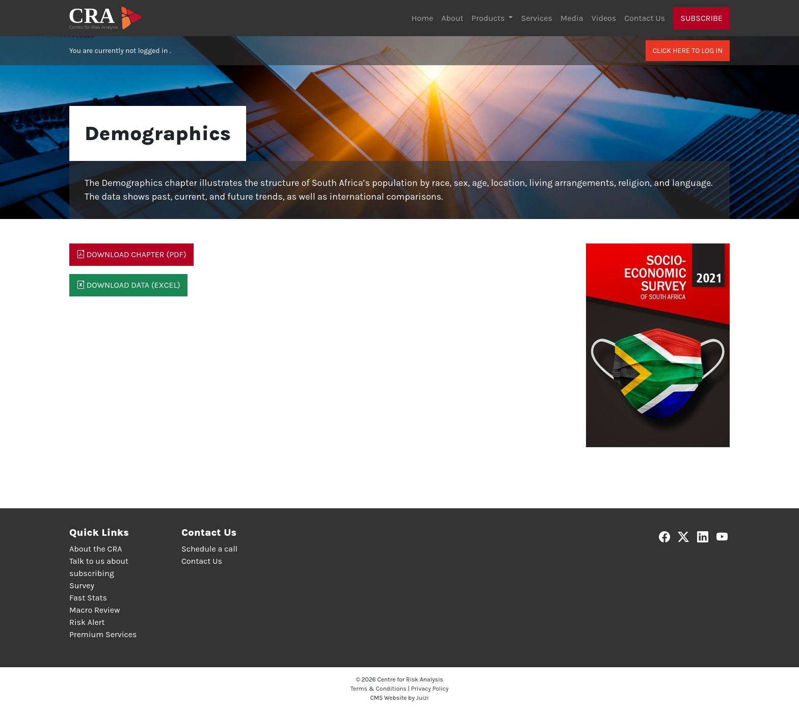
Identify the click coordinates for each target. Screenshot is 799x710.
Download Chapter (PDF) (131, 254)
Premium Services (103, 634)
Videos (604, 18)
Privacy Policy (430, 688)
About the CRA (95, 549)
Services (536, 18)
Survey (81, 585)
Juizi (422, 697)
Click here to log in (688, 50)
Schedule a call (209, 549)
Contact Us (644, 18)
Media (572, 18)
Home (423, 18)
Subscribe (701, 18)
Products (489, 18)
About (452, 18)
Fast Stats (88, 598)
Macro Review (94, 610)
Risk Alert (86, 622)
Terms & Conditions (379, 688)
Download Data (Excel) (128, 285)
